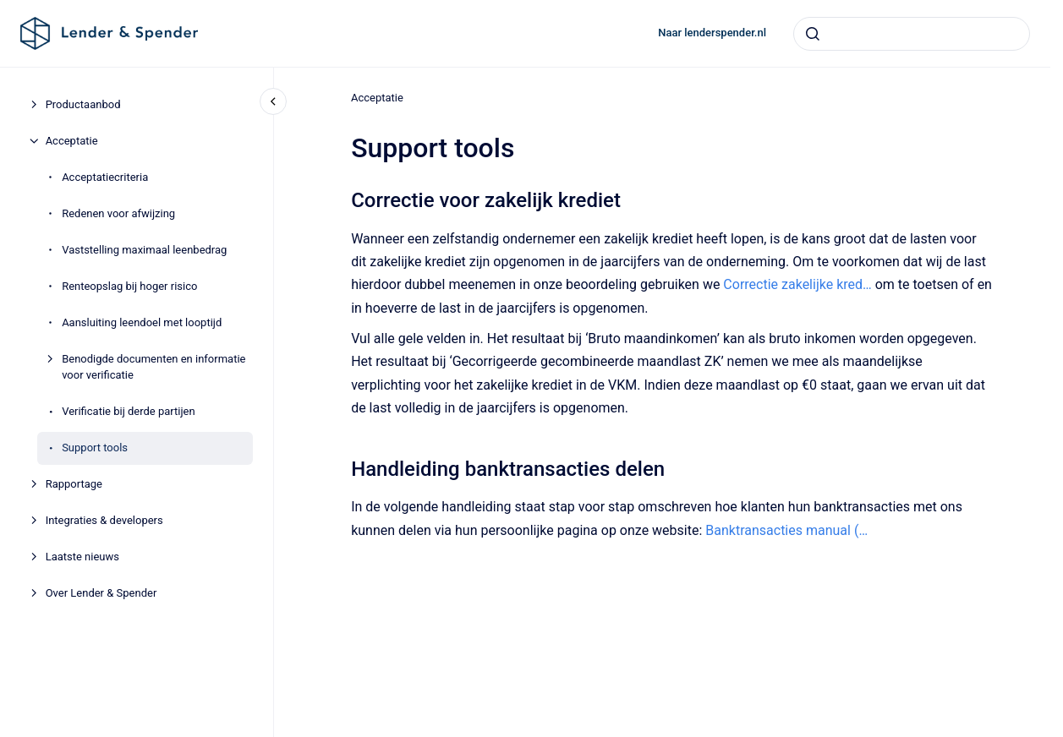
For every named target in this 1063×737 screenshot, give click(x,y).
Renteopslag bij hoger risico (129, 286)
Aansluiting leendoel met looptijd (142, 322)
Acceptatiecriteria (105, 177)
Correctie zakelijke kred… (797, 284)
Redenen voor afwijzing (118, 213)
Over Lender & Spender (101, 593)
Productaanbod (83, 104)
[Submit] (812, 33)
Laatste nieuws (82, 556)
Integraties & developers (104, 520)
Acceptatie (72, 140)
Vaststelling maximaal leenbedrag (144, 249)
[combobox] (911, 34)
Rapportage (74, 484)
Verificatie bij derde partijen (128, 411)
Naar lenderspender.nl (712, 32)
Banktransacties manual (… (786, 529)
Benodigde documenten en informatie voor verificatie (153, 367)
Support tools (95, 447)
